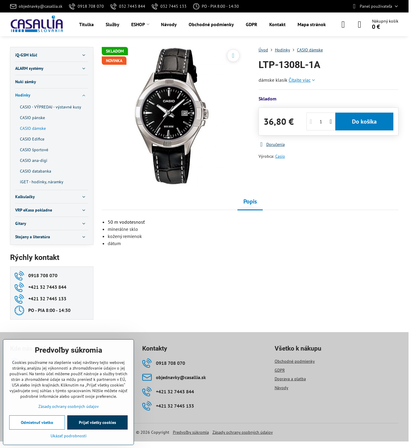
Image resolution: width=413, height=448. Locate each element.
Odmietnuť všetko (37, 422)
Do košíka (364, 121)
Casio (280, 156)
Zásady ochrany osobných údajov (242, 432)
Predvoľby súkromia (191, 432)
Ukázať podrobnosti (69, 435)
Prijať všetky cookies (97, 422)
